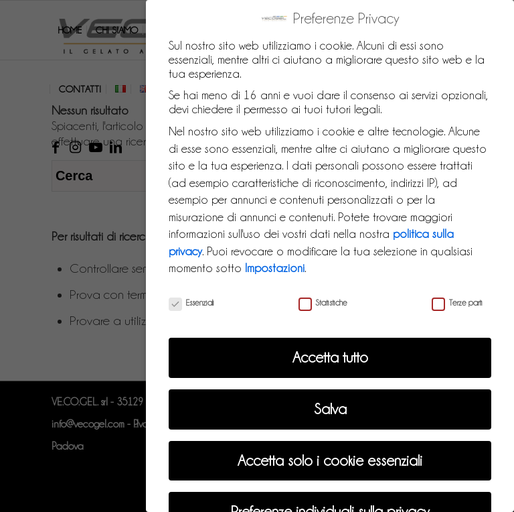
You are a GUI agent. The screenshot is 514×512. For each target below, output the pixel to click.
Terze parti (457, 299)
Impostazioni (275, 264)
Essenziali (191, 299)
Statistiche (323, 299)
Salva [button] (330, 405)
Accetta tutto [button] (330, 353)
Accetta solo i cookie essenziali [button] (330, 456)
